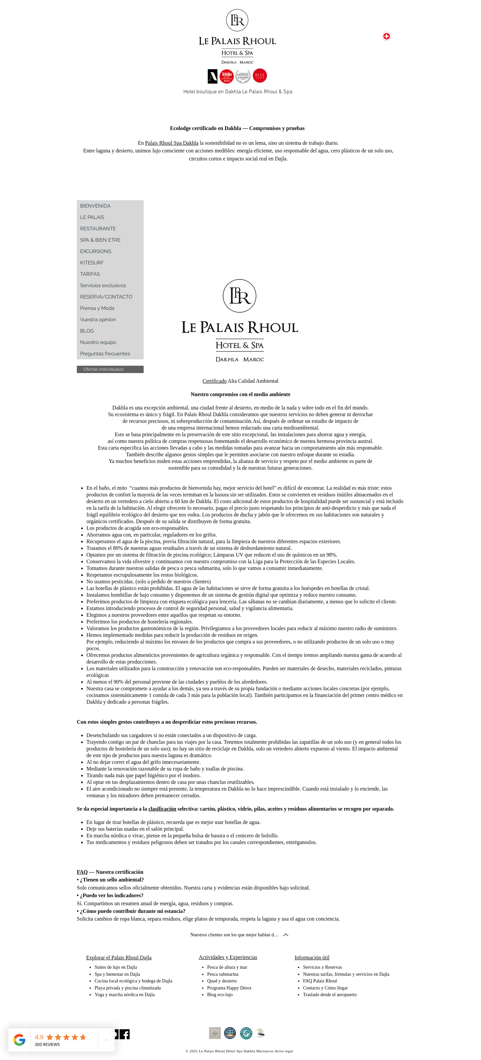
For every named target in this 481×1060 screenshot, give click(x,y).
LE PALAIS (92, 217)
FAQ (82, 872)
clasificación (162, 809)
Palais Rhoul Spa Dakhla (171, 143)
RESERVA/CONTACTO (106, 297)
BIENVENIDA (95, 206)
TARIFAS (90, 274)
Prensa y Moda (97, 308)
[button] (110, 369)
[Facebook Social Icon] (125, 1034)
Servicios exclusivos (103, 285)
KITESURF (92, 263)
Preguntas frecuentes (105, 354)
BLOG (87, 331)
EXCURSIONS (95, 251)
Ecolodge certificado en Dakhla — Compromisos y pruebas (237, 128)
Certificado (214, 381)
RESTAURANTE (98, 229)
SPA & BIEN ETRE (100, 240)
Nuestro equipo (98, 342)
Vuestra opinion (98, 320)
